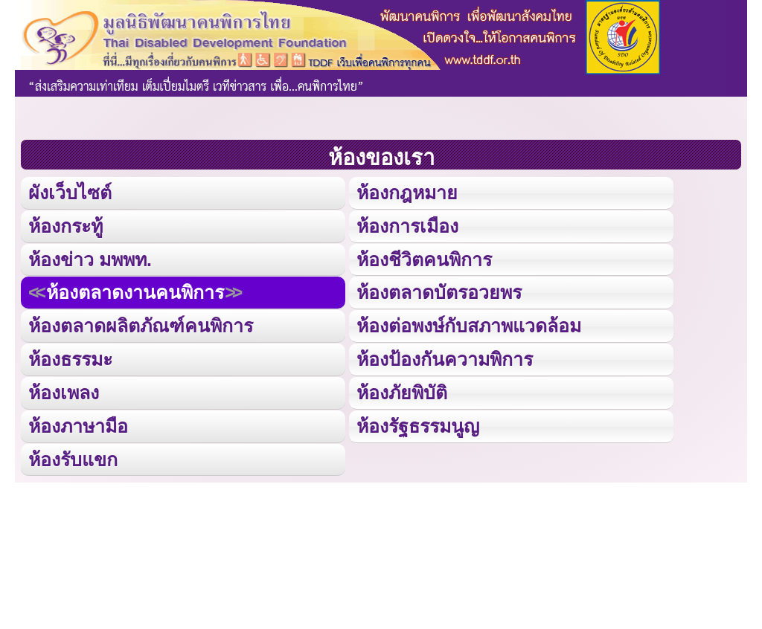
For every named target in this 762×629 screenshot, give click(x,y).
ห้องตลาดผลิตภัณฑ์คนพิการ (140, 324)
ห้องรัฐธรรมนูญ (417, 423)
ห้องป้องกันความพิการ (444, 356)
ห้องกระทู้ (65, 225)
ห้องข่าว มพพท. (90, 258)
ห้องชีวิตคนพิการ (424, 258)
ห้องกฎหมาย (407, 192)
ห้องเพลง (63, 389)
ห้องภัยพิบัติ (401, 389)
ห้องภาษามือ (78, 423)
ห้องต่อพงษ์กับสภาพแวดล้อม (468, 324)
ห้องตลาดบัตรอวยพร (439, 291)
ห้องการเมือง (407, 225)
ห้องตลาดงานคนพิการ (135, 291)
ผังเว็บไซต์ (69, 192)
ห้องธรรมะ (70, 356)
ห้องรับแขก (73, 455)
